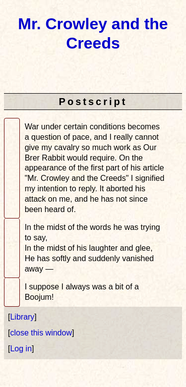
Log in (21, 348)
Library (22, 317)
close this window (41, 333)
